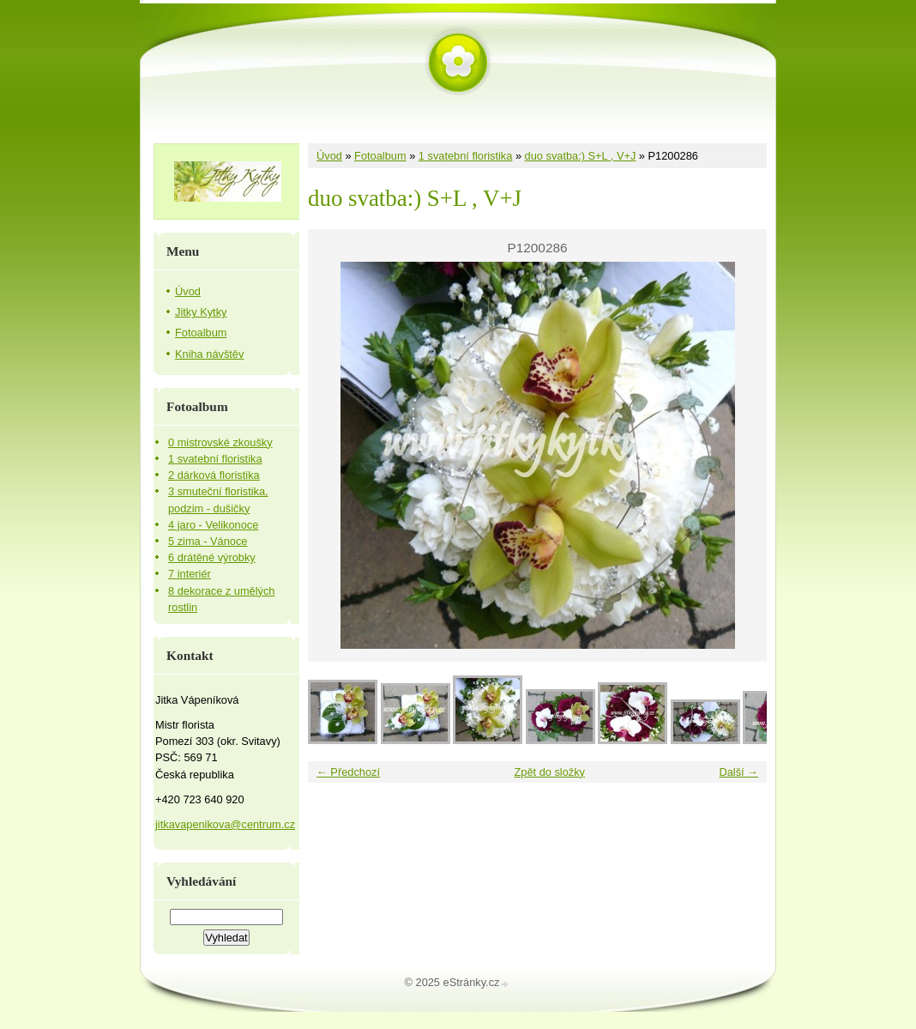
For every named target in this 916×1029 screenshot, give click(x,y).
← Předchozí (348, 772)
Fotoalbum (380, 155)
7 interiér (189, 573)
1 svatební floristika (466, 155)
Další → (738, 772)
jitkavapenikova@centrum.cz (225, 824)
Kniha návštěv (209, 354)
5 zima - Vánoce (207, 541)
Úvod (329, 155)
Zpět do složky (549, 772)
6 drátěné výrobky (212, 557)
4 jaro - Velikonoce (213, 524)
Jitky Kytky (200, 312)
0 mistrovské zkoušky (220, 442)
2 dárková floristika (214, 475)
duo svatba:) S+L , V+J (580, 155)
